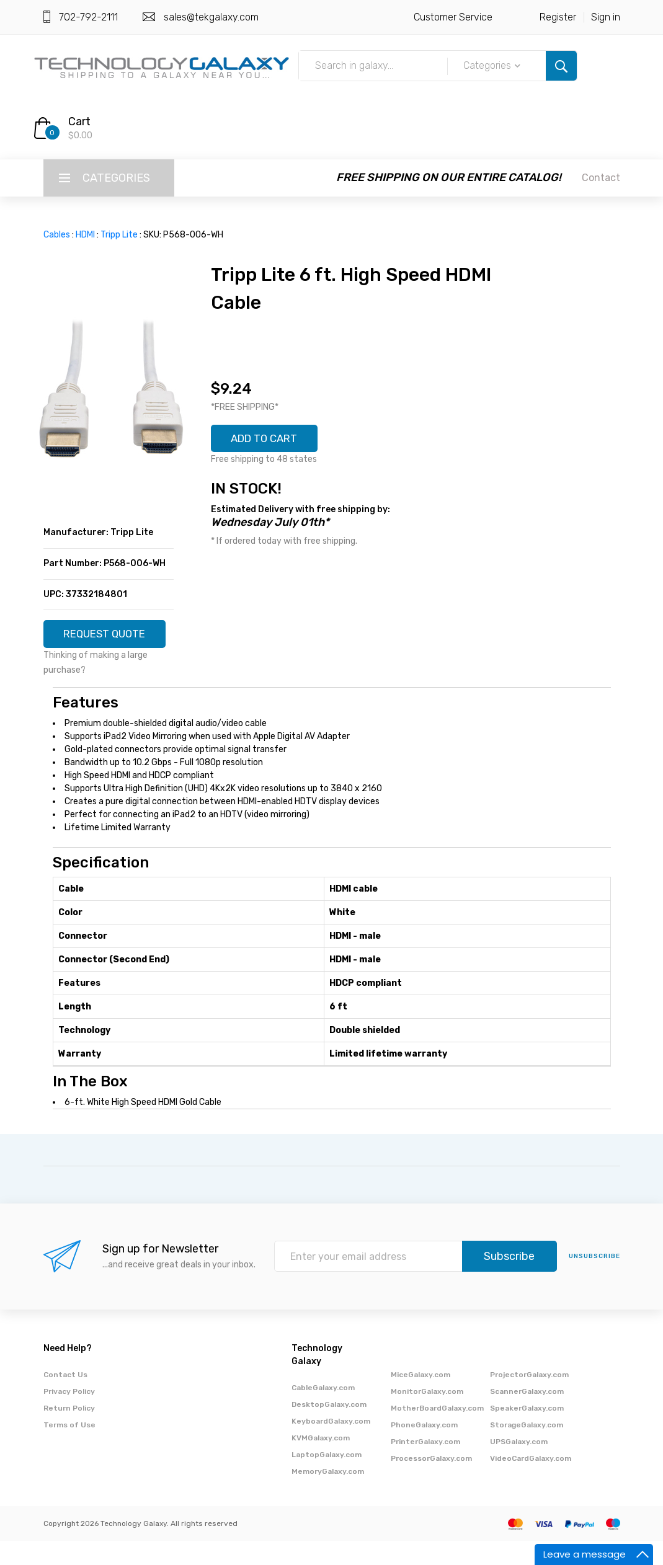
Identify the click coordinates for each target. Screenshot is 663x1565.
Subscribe (509, 1281)
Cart (79, 121)
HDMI (85, 234)
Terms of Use (69, 1449)
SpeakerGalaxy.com (527, 1432)
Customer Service (453, 17)
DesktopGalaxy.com (329, 1428)
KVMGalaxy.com (320, 1462)
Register (558, 17)
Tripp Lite (119, 234)
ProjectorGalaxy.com (529, 1398)
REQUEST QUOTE (108, 639)
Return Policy (69, 1432)
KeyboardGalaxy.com (330, 1445)
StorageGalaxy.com (526, 1449)
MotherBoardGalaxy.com (437, 1432)
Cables (56, 234)
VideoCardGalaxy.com (530, 1482)
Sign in (605, 17)
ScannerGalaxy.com (527, 1415)
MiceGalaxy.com (420, 1398)
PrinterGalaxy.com (425, 1465)
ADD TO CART (269, 439)
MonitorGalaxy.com (427, 1415)
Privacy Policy (69, 1415)
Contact (601, 178)
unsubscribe (594, 1281)
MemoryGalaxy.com (327, 1495)
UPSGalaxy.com (519, 1465)
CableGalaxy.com (323, 1412)
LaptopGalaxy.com (326, 1478)
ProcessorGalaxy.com (431, 1482)
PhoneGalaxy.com (424, 1449)
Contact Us (65, 1398)
